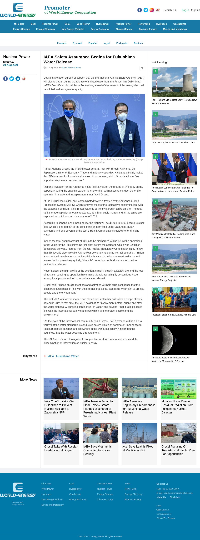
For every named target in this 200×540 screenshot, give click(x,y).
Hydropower (102, 24)
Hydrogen (161, 24)
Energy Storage (21, 29)
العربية (107, 43)
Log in (185, 10)
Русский (77, 43)
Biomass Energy (148, 29)
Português (121, 43)
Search (168, 10)
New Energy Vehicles (73, 29)
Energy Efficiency (45, 29)
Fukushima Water (67, 356)
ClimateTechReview (165, 518)
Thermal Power (50, 24)
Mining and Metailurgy (175, 29)
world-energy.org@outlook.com (178, 493)
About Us (161, 497)
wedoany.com (162, 510)
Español (92, 43)
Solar (67, 24)
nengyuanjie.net (163, 514)
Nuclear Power (123, 24)
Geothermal (179, 24)
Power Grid (144, 24)
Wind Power (83, 24)
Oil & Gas (19, 24)
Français (61, 43)
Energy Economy (100, 29)
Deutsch (138, 43)
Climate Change (124, 29)
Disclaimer (175, 497)
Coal (33, 24)
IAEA (50, 356)
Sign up (195, 10)
